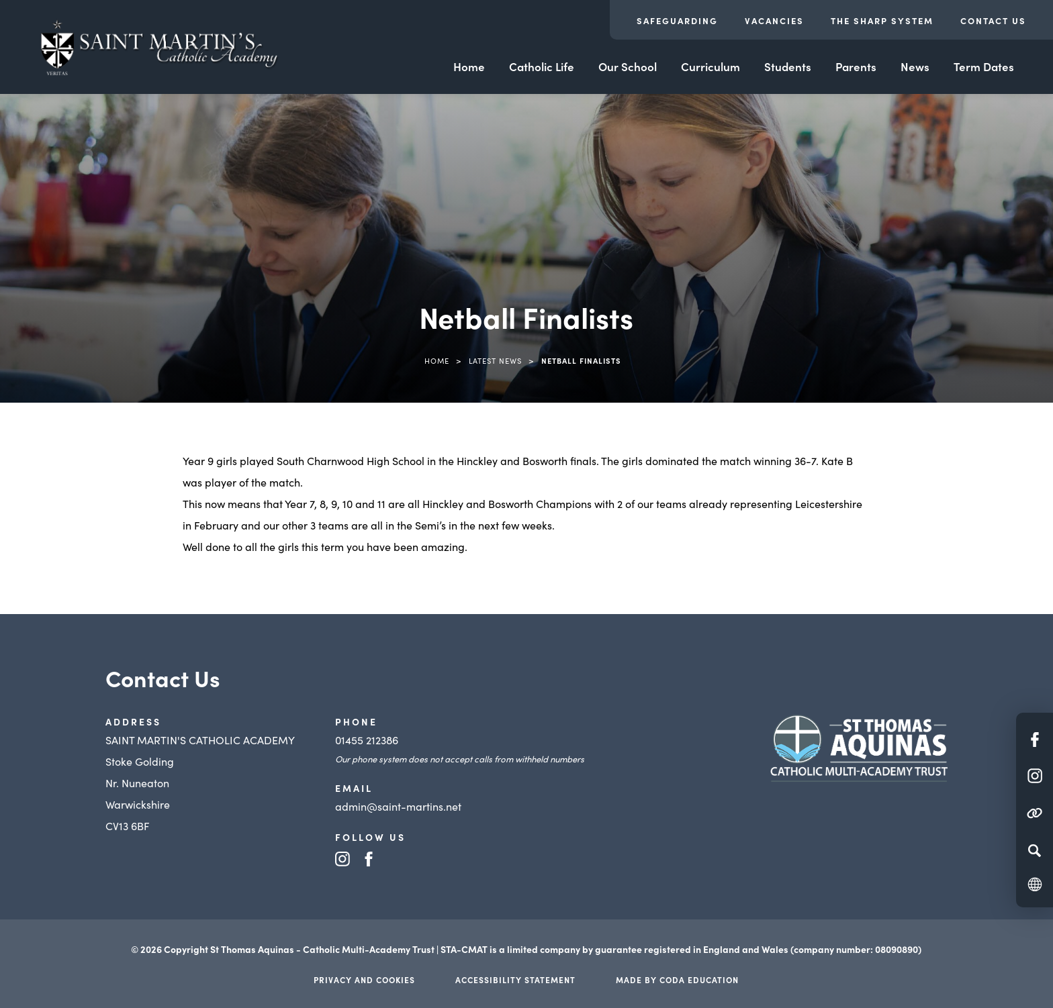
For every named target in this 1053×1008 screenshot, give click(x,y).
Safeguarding (677, 20)
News (915, 66)
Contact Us (993, 20)
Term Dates (984, 66)
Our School (627, 66)
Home (469, 66)
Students (787, 66)
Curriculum (710, 66)
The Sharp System (882, 20)
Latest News (495, 360)
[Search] (1034, 850)
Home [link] (436, 360)
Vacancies (774, 20)
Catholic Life (541, 66)
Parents (855, 66)
